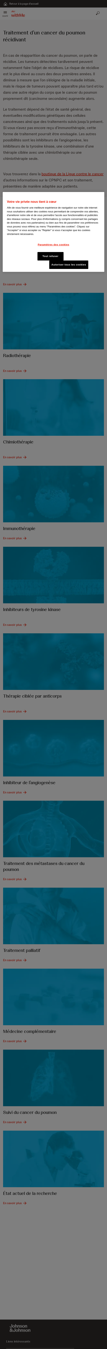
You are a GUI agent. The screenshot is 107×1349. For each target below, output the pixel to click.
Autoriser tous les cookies (68, 264)
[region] (53, 232)
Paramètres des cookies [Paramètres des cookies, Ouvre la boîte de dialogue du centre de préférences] (53, 244)
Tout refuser (50, 256)
